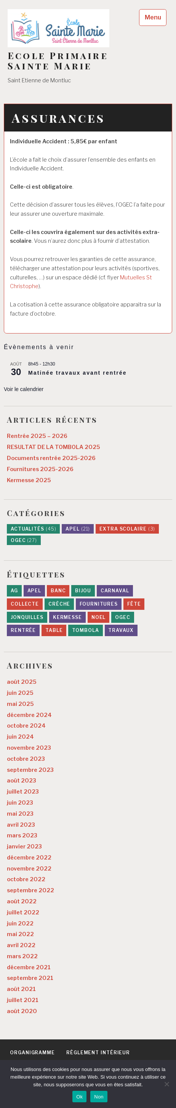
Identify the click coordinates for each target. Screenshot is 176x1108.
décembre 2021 (29, 967)
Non (99, 1097)
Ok (79, 1097)
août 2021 (21, 989)
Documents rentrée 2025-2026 (51, 458)
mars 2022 (22, 956)
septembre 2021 (30, 978)
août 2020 (22, 1011)
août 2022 (22, 901)
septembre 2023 (30, 769)
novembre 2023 (29, 747)
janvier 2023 (24, 846)
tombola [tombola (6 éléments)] (85, 630)
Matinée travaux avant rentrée (77, 373)
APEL (78, 529)
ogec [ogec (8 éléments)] (122, 617)
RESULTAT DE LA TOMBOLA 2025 (53, 447)
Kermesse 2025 (29, 480)
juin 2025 (20, 692)
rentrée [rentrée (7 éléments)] (23, 630)
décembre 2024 (29, 715)
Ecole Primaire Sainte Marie (58, 60)
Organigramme (32, 1052)
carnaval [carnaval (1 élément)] (115, 590)
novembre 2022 (29, 868)
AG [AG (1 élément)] (14, 590)
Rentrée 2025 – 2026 (37, 436)
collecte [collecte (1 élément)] (25, 604)
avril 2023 (21, 824)
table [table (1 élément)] (54, 630)
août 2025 (22, 681)
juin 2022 (20, 923)
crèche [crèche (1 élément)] (59, 604)
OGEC (24, 540)
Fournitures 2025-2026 (40, 469)
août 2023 (21, 780)
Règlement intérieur (98, 1052)
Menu (153, 17)
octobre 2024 (26, 725)
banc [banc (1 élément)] (58, 590)
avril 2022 (21, 945)
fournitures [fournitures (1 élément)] (99, 604)
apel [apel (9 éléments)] (34, 590)
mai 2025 (20, 704)
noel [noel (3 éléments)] (98, 617)
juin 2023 (20, 802)
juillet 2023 (23, 791)
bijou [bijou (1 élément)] (83, 590)
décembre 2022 (29, 857)
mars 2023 (22, 835)
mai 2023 (20, 813)
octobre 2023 (26, 758)
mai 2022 (20, 934)
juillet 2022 (23, 912)
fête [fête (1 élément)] (134, 604)
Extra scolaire (127, 529)
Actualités (33, 529)
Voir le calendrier (23, 389)
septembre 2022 (30, 890)
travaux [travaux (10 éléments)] (120, 630)
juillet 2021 (22, 1000)
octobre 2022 (26, 879)
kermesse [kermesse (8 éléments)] (67, 617)
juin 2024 (20, 736)
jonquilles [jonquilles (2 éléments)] (27, 617)
